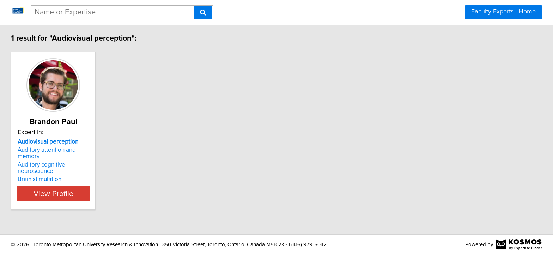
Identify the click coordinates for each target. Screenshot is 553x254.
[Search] (203, 12)
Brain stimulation (40, 166)
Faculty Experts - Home (503, 11)
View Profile (63, 181)
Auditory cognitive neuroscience (61, 158)
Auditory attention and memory (59, 150)
